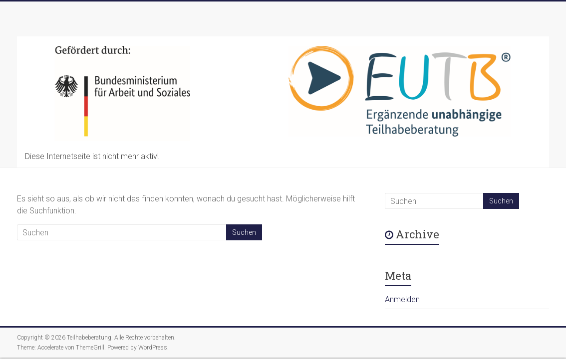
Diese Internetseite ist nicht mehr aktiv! (92, 156)
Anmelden (402, 299)
